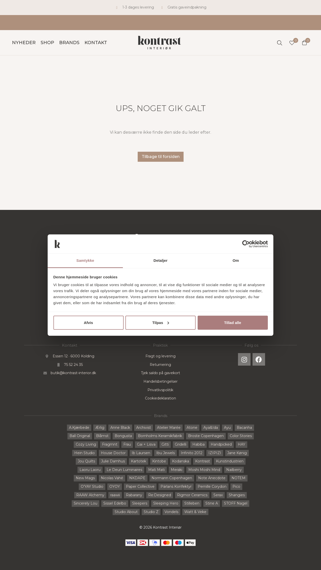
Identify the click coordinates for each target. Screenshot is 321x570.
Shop (47, 42)
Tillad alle (232, 322)
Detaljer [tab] (160, 260)
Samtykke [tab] (85, 260)
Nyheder (24, 42)
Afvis (88, 322)
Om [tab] (235, 260)
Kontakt (96, 42)
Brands (69, 42)
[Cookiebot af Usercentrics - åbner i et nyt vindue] (246, 244)
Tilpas (160, 322)
